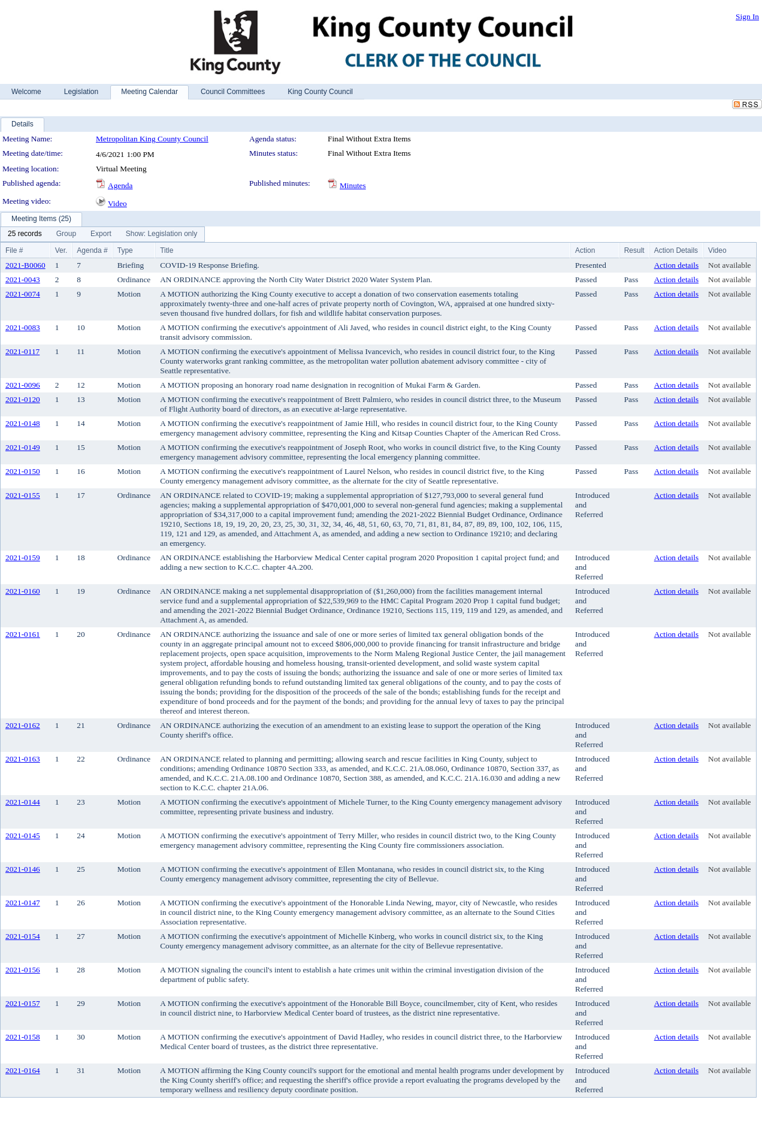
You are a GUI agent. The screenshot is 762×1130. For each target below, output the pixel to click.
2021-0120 (22, 399)
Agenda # (92, 250)
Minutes (353, 185)
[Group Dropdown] (66, 234)
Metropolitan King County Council (152, 138)
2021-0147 (22, 902)
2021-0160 (22, 591)
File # (14, 250)
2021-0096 (22, 384)
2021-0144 (22, 801)
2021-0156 (22, 969)
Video (117, 203)
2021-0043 (22, 279)
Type (125, 250)
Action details (676, 265)
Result (634, 250)
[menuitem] (25, 234)
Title (166, 250)
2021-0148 (22, 423)
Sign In (747, 16)
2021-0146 (22, 869)
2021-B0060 (25, 265)
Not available (729, 265)
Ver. (61, 250)
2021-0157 (22, 1003)
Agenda (120, 185)
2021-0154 (22, 936)
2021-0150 (22, 471)
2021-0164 (22, 1070)
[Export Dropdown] (101, 234)
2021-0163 (22, 758)
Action (585, 250)
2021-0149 (22, 447)
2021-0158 (22, 1036)
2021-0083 (22, 327)
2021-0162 (22, 725)
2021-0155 (22, 495)
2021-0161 (22, 634)
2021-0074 (22, 293)
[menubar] (102, 234)
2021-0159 (22, 557)
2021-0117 (22, 351)
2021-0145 (22, 835)
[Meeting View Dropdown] (161, 234)
